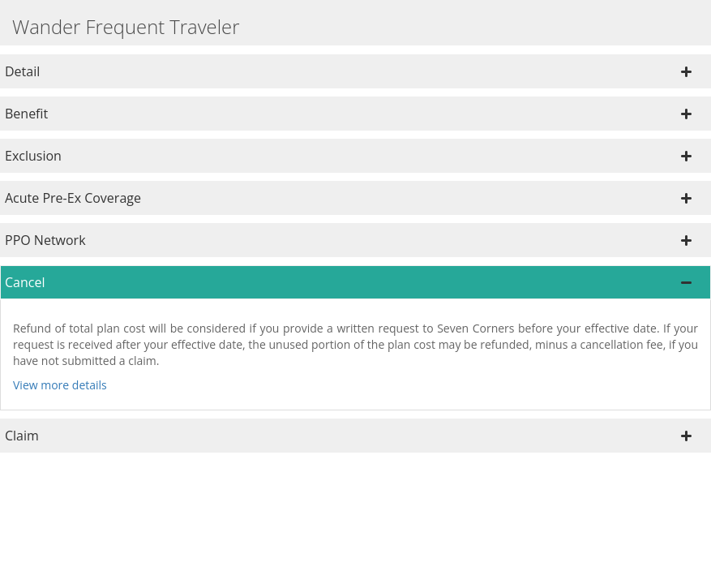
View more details (60, 385)
